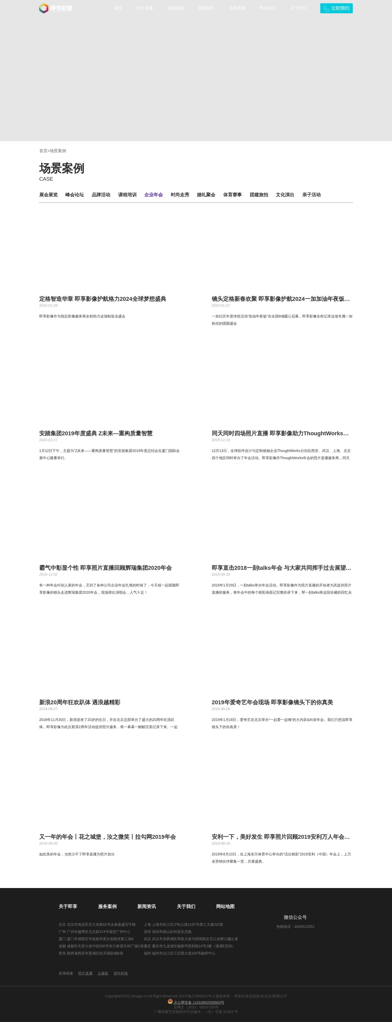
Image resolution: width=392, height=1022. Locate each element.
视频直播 (175, 8)
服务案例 (107, 906)
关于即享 (68, 906)
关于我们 (298, 8)
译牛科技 (121, 973)
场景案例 (237, 8)
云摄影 (103, 973)
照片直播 (145, 8)
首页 (118, 8)
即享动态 (268, 8)
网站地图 (225, 906)
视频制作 (206, 8)
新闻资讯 (146, 906)
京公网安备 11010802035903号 (196, 1002)
